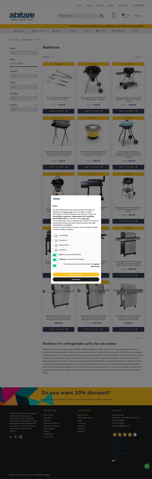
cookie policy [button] (85, 218)
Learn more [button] (76, 279)
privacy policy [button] (68, 212)
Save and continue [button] (76, 274)
